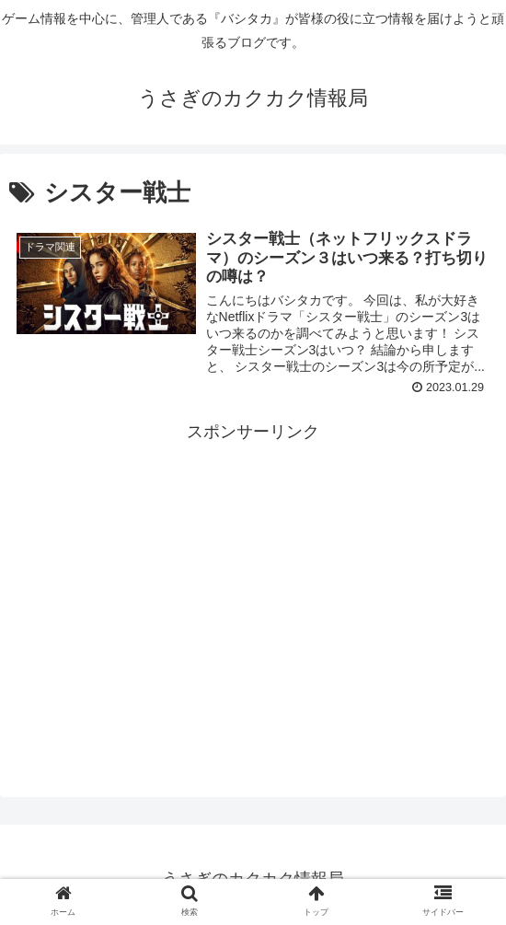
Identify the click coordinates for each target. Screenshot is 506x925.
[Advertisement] (253, 575)
